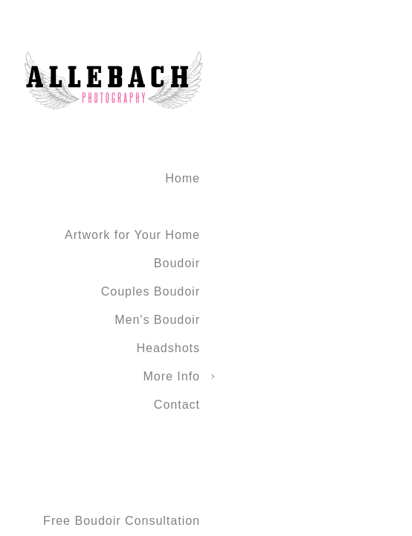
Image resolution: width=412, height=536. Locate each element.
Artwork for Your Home (132, 235)
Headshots (169, 348)
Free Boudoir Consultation (121, 520)
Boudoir (177, 263)
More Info (171, 376)
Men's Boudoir (157, 319)
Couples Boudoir (150, 291)
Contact (177, 404)
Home (182, 178)
